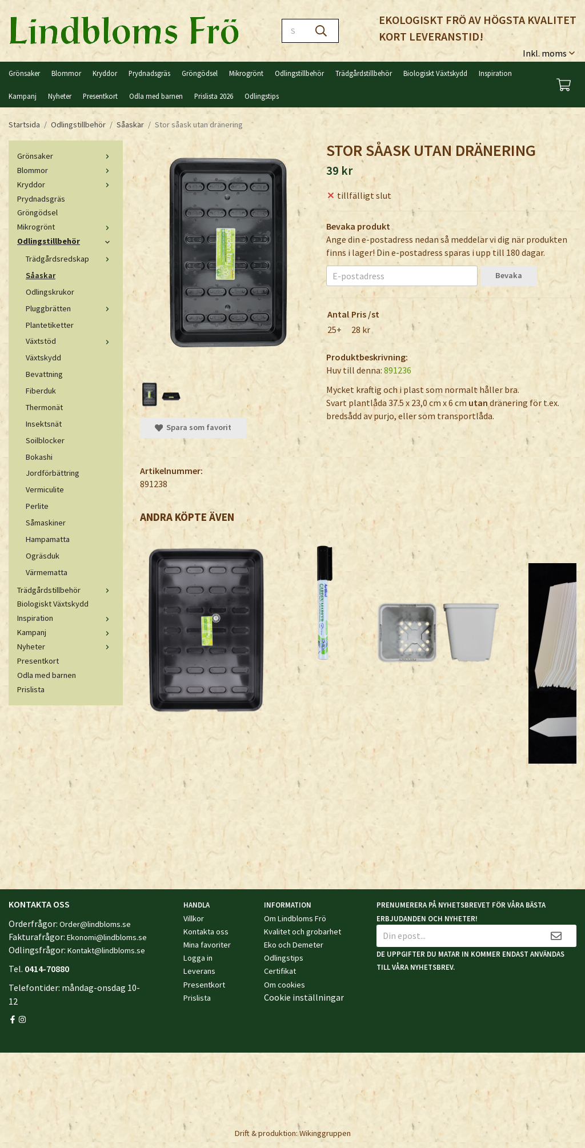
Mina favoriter (207, 945)
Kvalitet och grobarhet (302, 931)
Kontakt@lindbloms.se (106, 950)
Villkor (193, 918)
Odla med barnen (156, 96)
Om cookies (284, 985)
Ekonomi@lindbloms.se (107, 937)
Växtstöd (70, 341)
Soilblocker (45, 440)
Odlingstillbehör (299, 73)
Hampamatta (48, 539)
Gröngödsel (200, 73)
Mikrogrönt (246, 73)
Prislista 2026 (213, 96)
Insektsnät (44, 424)
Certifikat (280, 971)
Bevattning (44, 374)
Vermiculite (45, 489)
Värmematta (46, 572)
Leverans (199, 971)
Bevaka (508, 275)
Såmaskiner (46, 522)
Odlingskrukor (50, 292)
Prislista (31, 689)
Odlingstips (262, 96)
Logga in (198, 958)
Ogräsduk (42, 556)
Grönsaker (24, 73)
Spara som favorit (193, 427)
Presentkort (100, 96)
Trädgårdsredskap (70, 259)
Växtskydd (43, 357)
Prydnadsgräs (149, 73)
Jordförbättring (52, 473)
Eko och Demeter (293, 945)
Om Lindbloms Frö (295, 918)
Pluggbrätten (70, 308)
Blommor (66, 73)
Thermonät (44, 407)
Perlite (37, 506)
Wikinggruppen (325, 1133)
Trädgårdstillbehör (363, 73)
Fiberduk (41, 391)
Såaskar (40, 275)
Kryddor (105, 73)
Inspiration (495, 73)
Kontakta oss (206, 931)
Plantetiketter (50, 325)
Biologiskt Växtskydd (435, 73)
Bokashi (39, 457)
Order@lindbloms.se (95, 924)
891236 (397, 370)
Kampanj (23, 96)
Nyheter (59, 96)
